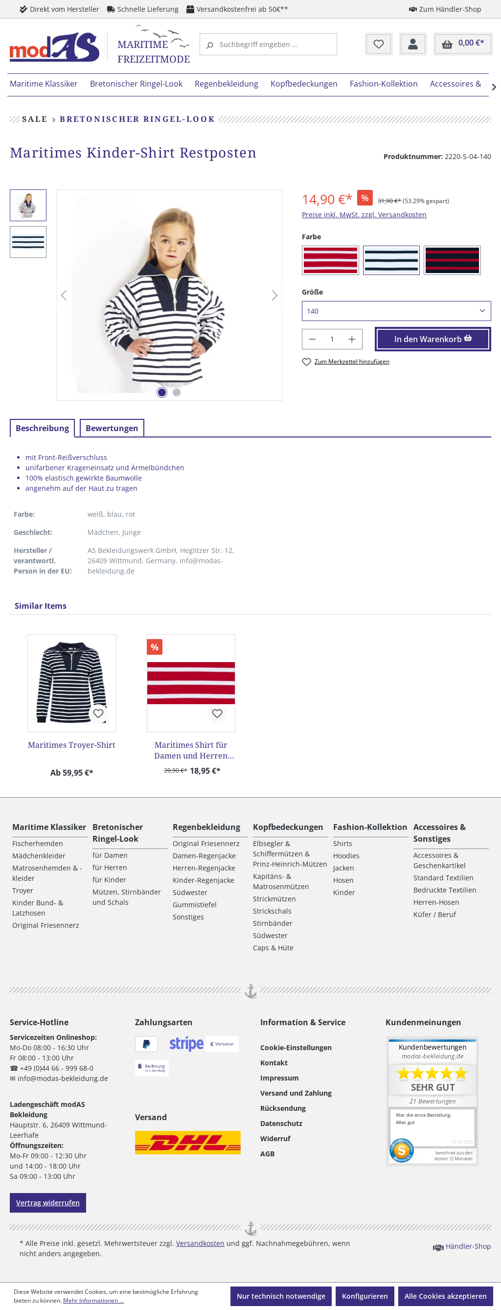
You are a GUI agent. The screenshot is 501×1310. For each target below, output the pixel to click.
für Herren (109, 867)
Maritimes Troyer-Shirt (71, 744)
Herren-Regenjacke (204, 868)
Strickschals (272, 911)
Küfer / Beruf (434, 914)
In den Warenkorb (433, 339)
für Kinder (109, 879)
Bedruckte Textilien (445, 890)
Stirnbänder (273, 923)
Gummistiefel (195, 904)
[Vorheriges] (63, 295)
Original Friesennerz (45, 925)
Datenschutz (281, 1123)
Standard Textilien (443, 877)
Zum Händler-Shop (445, 9)
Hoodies (346, 855)
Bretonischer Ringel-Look (117, 833)
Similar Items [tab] (41, 605)
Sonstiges (188, 916)
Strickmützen (274, 898)
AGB (267, 1153)
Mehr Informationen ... (93, 1300)
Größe (312, 292)
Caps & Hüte (273, 947)
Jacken (343, 868)
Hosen (343, 880)
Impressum (279, 1077)
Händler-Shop (462, 1246)
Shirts (342, 843)
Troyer (22, 890)
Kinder (344, 892)
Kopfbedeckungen (288, 827)
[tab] (42, 428)
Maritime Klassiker (49, 827)
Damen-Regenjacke (204, 855)
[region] (146, 295)
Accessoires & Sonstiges (439, 833)
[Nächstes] (275, 295)
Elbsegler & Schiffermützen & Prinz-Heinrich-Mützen (290, 854)
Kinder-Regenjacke (203, 880)
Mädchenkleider (39, 855)
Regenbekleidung (206, 827)
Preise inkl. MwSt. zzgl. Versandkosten (364, 214)
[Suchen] (211, 44)
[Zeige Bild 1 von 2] (162, 392)
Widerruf (275, 1138)
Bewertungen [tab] (112, 428)
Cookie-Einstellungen (296, 1047)
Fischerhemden (37, 843)
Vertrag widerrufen (48, 1202)
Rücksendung (283, 1108)
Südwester (190, 892)
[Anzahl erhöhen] (352, 339)
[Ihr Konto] (413, 44)
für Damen (110, 855)
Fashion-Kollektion (370, 827)
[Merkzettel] (378, 44)
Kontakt (274, 1062)
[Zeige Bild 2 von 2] (177, 392)
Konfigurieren (365, 1296)
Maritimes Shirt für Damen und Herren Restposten (191, 750)
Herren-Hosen (436, 902)
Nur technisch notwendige (281, 1296)
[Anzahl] (332, 339)
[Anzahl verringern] (312, 339)
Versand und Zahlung (296, 1093)
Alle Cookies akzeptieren (446, 1296)
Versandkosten (200, 1243)
